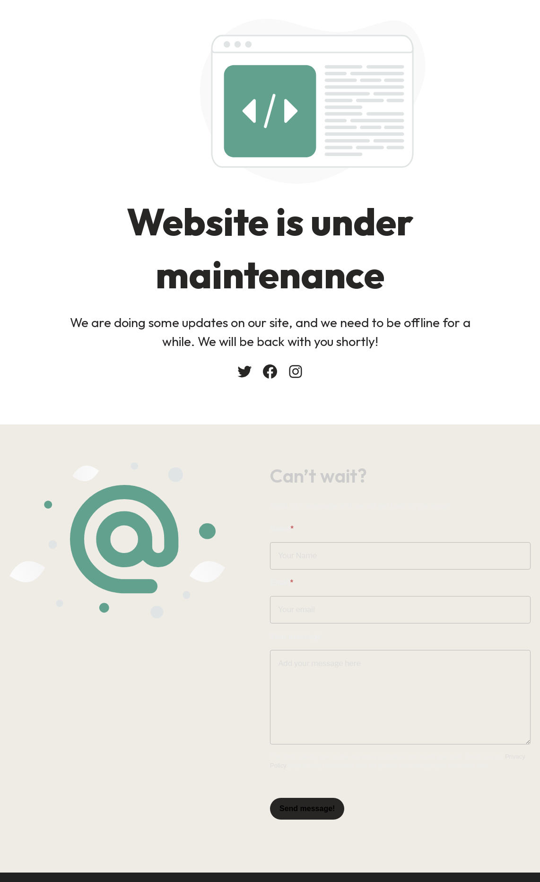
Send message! (307, 808)
